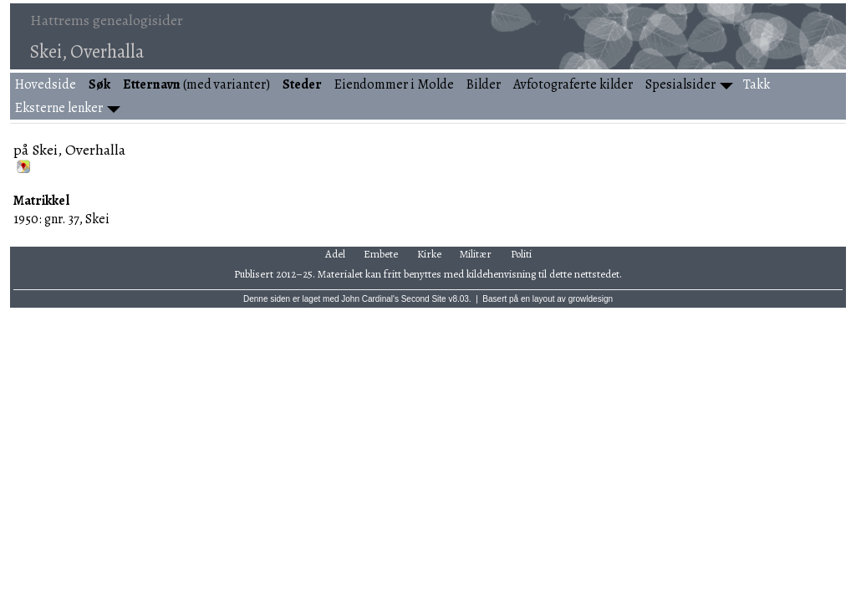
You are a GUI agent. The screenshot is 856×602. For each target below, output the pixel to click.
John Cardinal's (370, 299)
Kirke (429, 254)
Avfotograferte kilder (573, 84)
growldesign (590, 299)
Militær (476, 254)
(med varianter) (196, 84)
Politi (521, 254)
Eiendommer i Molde (394, 84)
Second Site (423, 299)
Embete (381, 254)
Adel (335, 254)
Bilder (483, 84)
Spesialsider (680, 84)
